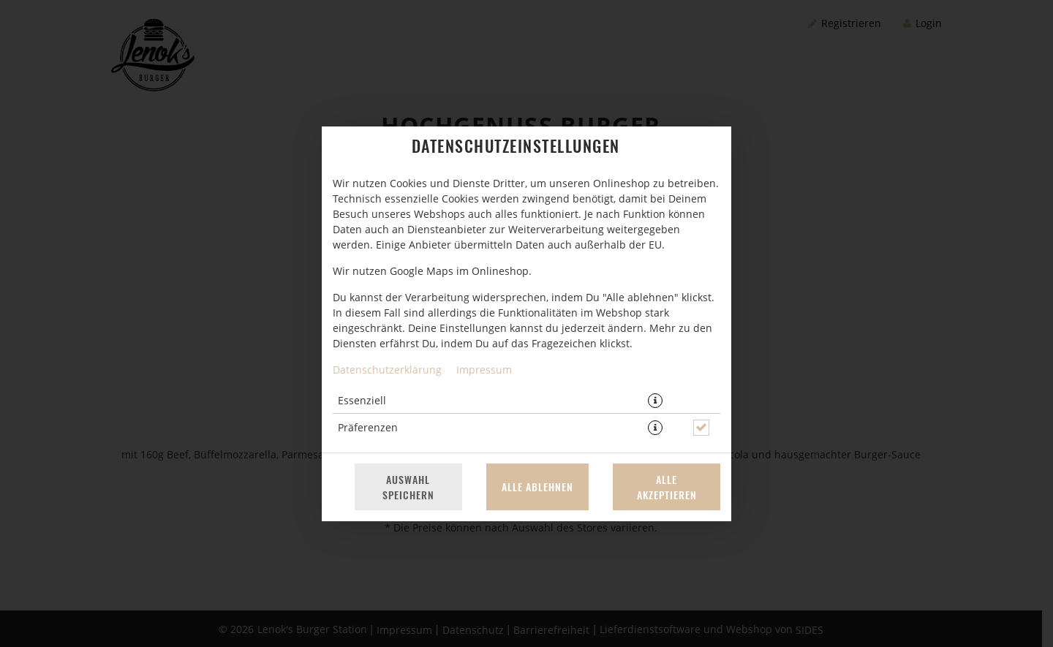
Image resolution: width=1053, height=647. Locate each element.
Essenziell (362, 400)
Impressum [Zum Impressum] (484, 370)
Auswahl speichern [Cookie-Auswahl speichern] (408, 487)
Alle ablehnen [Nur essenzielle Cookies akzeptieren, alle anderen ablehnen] (537, 486)
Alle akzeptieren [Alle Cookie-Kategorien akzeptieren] (667, 487)
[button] (655, 400)
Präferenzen (368, 427)
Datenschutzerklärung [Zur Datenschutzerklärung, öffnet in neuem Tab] (387, 370)
